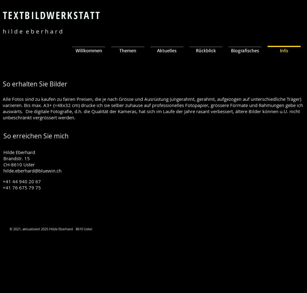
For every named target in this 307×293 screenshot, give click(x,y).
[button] (166, 47)
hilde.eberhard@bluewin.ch (32, 171)
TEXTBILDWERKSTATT (52, 15)
